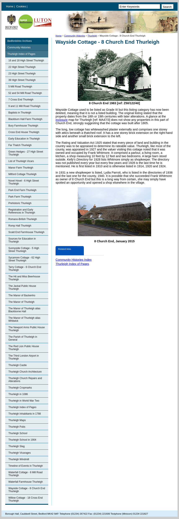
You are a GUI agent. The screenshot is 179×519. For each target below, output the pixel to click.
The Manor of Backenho (21, 295)
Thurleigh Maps (17, 420)
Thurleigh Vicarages (19, 452)
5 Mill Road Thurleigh (20, 86)
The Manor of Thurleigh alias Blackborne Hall (24, 310)
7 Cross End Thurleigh (20, 99)
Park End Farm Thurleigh (22, 190)
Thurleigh (92, 35)
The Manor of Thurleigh (21, 301)
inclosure (62, 119)
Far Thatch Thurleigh (20, 145)
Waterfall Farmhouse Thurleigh (25, 481)
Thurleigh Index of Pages (21, 54)
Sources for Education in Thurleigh (22, 240)
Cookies (21, 6)
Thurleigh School (17, 433)
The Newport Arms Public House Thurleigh (26, 329)
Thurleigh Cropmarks (20, 387)
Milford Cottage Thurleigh (22, 174)
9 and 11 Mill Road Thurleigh (24, 106)
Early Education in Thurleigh (24, 138)
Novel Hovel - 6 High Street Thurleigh (23, 182)
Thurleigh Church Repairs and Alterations (25, 380)
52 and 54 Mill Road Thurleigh (25, 93)
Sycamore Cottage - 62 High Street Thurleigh (24, 259)
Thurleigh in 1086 (18, 394)
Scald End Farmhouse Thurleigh (26, 232)
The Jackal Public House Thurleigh (22, 287)
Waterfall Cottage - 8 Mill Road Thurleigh (25, 474)
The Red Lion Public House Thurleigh (23, 348)
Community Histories (74, 35)
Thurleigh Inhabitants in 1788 (24, 413)
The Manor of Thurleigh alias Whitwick (24, 319)
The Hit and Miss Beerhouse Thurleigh (24, 278)
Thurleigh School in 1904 (22, 439)
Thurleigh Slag (16, 446)
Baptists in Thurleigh (19, 112)
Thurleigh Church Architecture (25, 371)
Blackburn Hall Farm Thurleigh (25, 119)
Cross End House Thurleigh (23, 132)
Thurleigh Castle (17, 365)
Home (9, 6)
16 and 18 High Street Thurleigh (26, 60)
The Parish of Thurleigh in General (22, 338)
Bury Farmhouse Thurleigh (23, 125)
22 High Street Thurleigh (22, 67)
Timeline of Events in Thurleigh (25, 465)
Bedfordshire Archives (19, 41)
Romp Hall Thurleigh (19, 225)
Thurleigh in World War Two (23, 400)
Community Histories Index (74, 259)
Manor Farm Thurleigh (20, 167)
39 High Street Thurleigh (22, 80)
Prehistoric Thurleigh (19, 203)
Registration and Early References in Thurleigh (21, 211)
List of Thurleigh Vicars (21, 161)
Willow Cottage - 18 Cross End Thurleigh (25, 499)
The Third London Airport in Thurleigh (23, 357)
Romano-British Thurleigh (22, 219)
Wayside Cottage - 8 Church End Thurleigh (26, 490)
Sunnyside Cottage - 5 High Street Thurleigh (23, 250)
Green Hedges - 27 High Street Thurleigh (25, 153)
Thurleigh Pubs (16, 426)
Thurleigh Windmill (18, 459)
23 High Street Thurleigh (22, 73)
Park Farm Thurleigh (19, 196)
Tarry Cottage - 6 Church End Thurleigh (24, 268)
